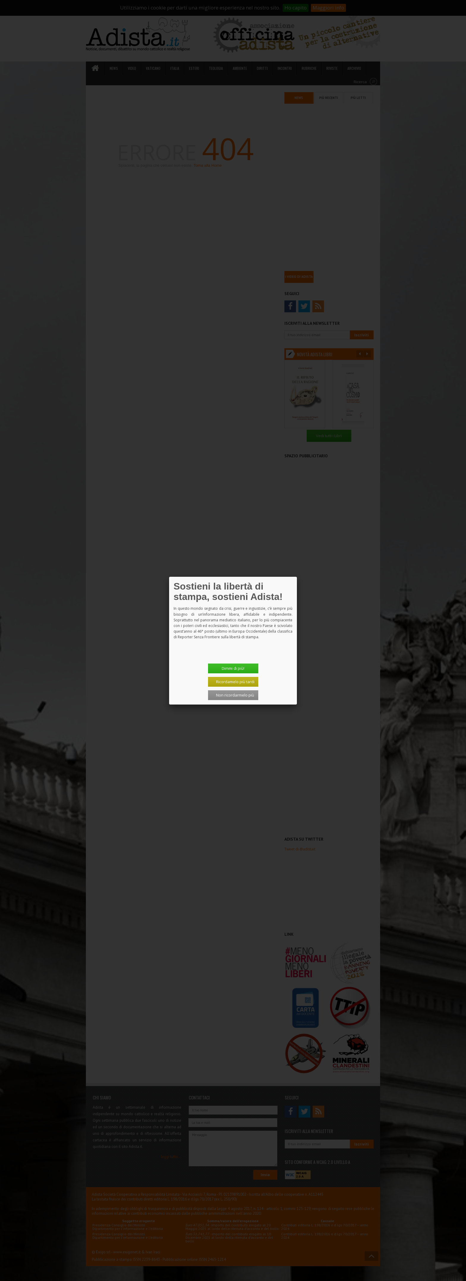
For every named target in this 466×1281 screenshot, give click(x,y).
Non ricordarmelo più (235, 695)
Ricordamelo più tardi (235, 681)
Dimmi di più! (233, 668)
